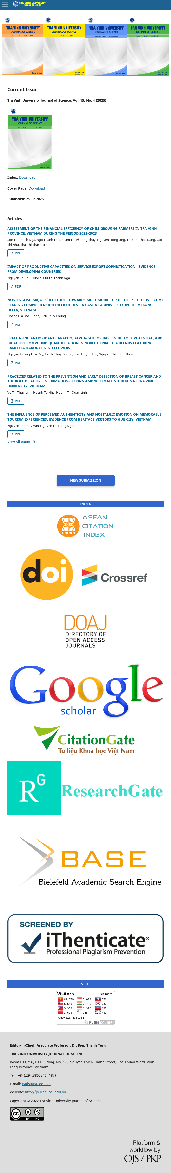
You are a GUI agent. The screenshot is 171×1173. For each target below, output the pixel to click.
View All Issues (18, 441)
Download (27, 177)
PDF (17, 253)
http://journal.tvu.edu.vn (45, 1092)
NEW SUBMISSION (85, 480)
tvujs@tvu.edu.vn (36, 1083)
